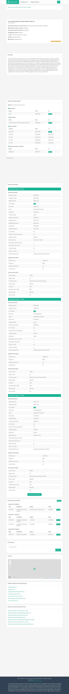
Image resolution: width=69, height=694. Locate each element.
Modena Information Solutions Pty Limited (18, 622)
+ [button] (10, 561)
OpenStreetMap (53, 578)
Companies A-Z (24, 2)
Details (58, 509)
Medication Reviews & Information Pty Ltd (18, 615)
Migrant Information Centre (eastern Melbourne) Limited (21, 619)
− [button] (10, 563)
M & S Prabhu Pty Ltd (13, 600)
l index (19, 7)
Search (58, 550)
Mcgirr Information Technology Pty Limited (18, 610)
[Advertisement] (34, 14)
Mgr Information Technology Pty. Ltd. (16, 617)
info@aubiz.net (37, 680)
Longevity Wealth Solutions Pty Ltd (16, 591)
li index (24, 7)
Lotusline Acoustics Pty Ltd (14, 594)
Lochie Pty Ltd (11, 589)
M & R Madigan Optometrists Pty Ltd (16, 598)
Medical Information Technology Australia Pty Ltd (19, 613)
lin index (29, 7)
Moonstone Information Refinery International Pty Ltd (20, 624)
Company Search (34, 2)
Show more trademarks (34, 494)
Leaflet (43, 578)
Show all (59, 500)
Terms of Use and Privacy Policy (34, 681)
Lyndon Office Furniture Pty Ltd (15, 596)
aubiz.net (10, 7)
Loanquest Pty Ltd (12, 587)
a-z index (15, 7)
